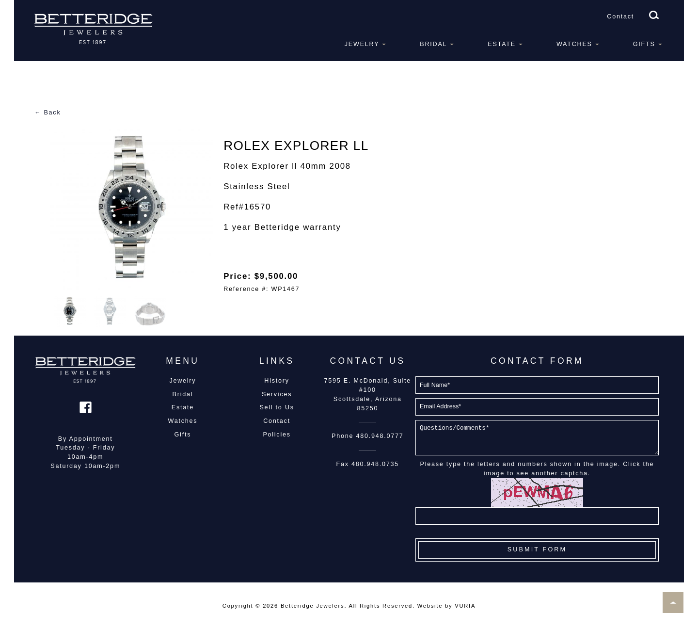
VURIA (465, 606)
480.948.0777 (380, 436)
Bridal (433, 44)
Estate (502, 44)
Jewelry (362, 44)
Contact (620, 16)
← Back (47, 112)
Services (277, 394)
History (276, 380)
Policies (276, 434)
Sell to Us (276, 407)
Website (430, 606)
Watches (574, 44)
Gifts (644, 44)
